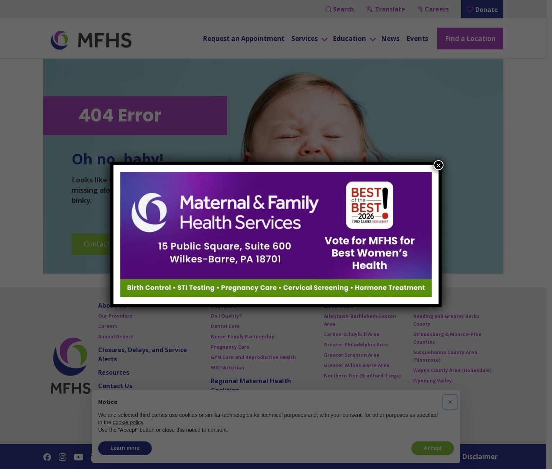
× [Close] (438, 165)
